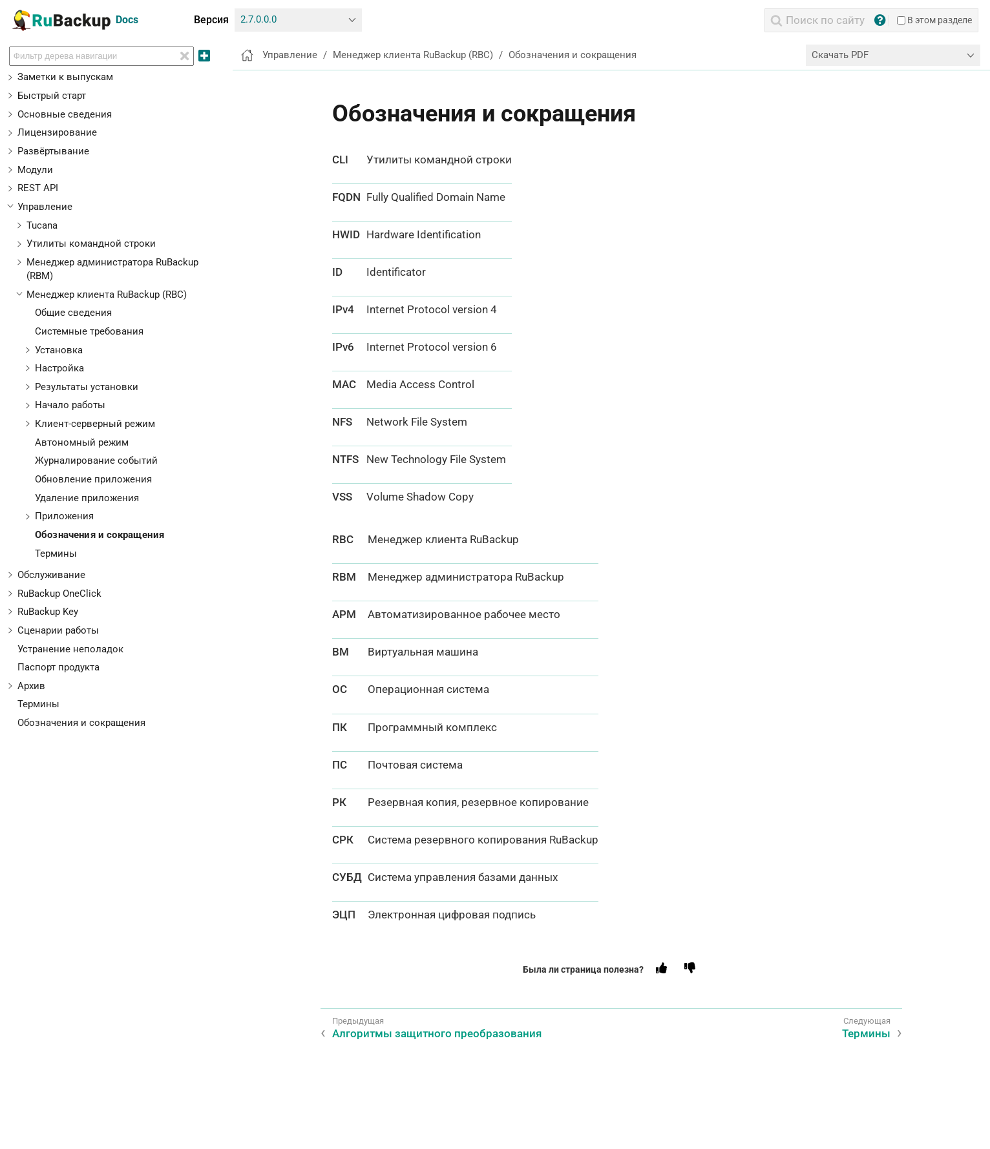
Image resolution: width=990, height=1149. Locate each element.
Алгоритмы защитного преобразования (437, 1033)
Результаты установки (86, 387)
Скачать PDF (840, 55)
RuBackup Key (47, 611)
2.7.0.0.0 (258, 19)
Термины (56, 553)
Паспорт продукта (58, 667)
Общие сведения (73, 312)
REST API (37, 188)
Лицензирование (57, 132)
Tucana (42, 225)
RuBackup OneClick (59, 593)
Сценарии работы (58, 630)
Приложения (64, 516)
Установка (59, 350)
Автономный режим (82, 442)
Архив (31, 686)
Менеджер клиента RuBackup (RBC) (106, 294)
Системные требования (89, 331)
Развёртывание (53, 151)
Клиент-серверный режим (95, 424)
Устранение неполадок (70, 649)
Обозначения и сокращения (99, 535)
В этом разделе (934, 20)
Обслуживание (51, 575)
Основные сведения (64, 114)
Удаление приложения (87, 498)
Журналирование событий (96, 460)
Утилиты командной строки (91, 243)
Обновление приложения (93, 479)
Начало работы (70, 405)
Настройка (59, 368)
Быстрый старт (51, 95)
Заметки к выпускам (65, 77)
